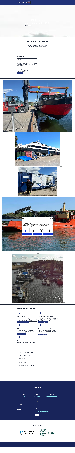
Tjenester (52, 1)
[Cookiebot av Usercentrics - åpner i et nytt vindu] (49, 218)
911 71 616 (21, 407)
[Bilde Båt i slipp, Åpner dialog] (38, 166)
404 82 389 (24, 407)
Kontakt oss (56, 1)
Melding (36, 408)
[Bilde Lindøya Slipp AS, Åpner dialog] (38, 302)
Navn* (35, 401)
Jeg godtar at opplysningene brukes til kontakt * (42, 411)
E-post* (36, 406)
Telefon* (36, 403)
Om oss (49, 1)
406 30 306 (21, 411)
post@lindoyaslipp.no (22, 412)
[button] (27, 25)
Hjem (46, 1)
